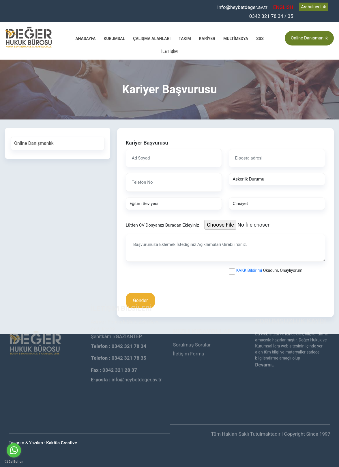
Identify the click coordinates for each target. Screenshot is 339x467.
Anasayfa (85, 38)
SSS (260, 38)
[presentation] (169, 278)
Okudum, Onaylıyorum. (270, 270)
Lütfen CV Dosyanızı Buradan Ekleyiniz (162, 225)
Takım (185, 38)
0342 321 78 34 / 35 (271, 16)
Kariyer (207, 38)
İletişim (169, 51)
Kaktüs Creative (61, 442)
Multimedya (235, 38)
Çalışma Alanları (152, 38)
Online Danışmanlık (309, 38)
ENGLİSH (283, 7)
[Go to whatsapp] (14, 450)
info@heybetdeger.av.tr (242, 7)
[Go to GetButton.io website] (14, 461)
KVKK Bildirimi (249, 270)
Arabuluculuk (313, 7)
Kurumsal (114, 38)
